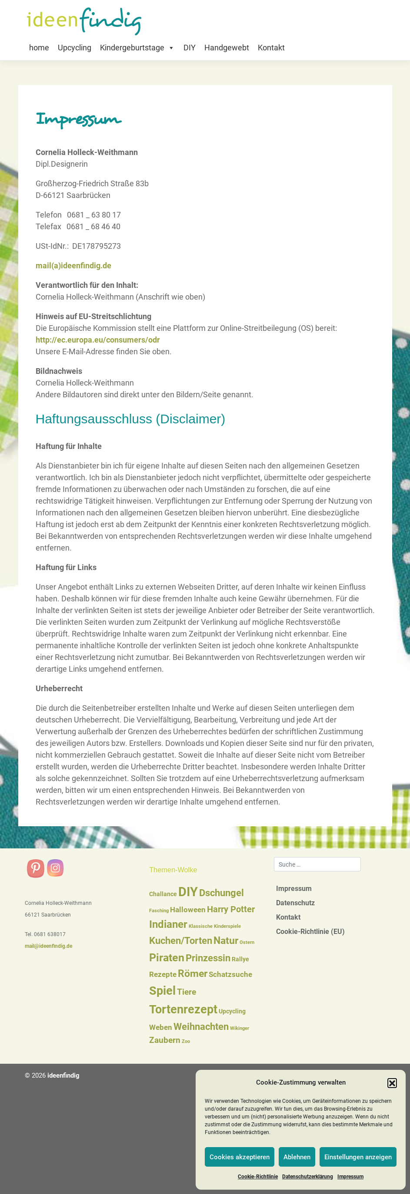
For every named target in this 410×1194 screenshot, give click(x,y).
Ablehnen (296, 1157)
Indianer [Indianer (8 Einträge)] (168, 924)
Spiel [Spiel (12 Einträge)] (162, 991)
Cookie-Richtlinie (258, 1177)
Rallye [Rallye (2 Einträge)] (240, 959)
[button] (392, 1083)
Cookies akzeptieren (240, 1157)
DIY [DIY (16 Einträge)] (188, 891)
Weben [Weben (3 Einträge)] (160, 1027)
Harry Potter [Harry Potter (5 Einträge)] (231, 909)
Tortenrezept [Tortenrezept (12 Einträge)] (183, 1009)
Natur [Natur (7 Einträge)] (225, 941)
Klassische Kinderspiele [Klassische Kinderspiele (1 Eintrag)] (215, 926)
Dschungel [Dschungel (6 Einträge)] (221, 892)
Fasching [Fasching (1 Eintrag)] (159, 911)
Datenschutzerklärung (307, 1177)
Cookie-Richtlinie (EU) (310, 931)
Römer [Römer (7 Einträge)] (192, 974)
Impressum (350, 1177)
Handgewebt (226, 47)
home (39, 47)
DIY (189, 47)
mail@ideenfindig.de (48, 946)
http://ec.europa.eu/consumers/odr (98, 339)
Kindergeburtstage (137, 47)
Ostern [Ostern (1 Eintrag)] (247, 942)
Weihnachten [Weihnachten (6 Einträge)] (201, 1026)
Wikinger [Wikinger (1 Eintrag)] (239, 1028)
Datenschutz (295, 903)
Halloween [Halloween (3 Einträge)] (188, 910)
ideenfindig (63, 1075)
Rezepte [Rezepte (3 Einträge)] (163, 974)
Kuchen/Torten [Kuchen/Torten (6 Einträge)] (180, 940)
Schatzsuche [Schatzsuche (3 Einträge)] (230, 974)
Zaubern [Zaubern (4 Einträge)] (164, 1040)
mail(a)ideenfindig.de (73, 265)
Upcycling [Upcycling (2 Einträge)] (232, 1011)
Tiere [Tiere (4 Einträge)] (186, 992)
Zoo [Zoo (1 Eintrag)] (186, 1041)
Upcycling (74, 47)
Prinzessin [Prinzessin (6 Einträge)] (208, 958)
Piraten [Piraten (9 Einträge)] (166, 957)
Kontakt (271, 47)
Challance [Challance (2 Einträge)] (163, 894)
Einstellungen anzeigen (358, 1157)
